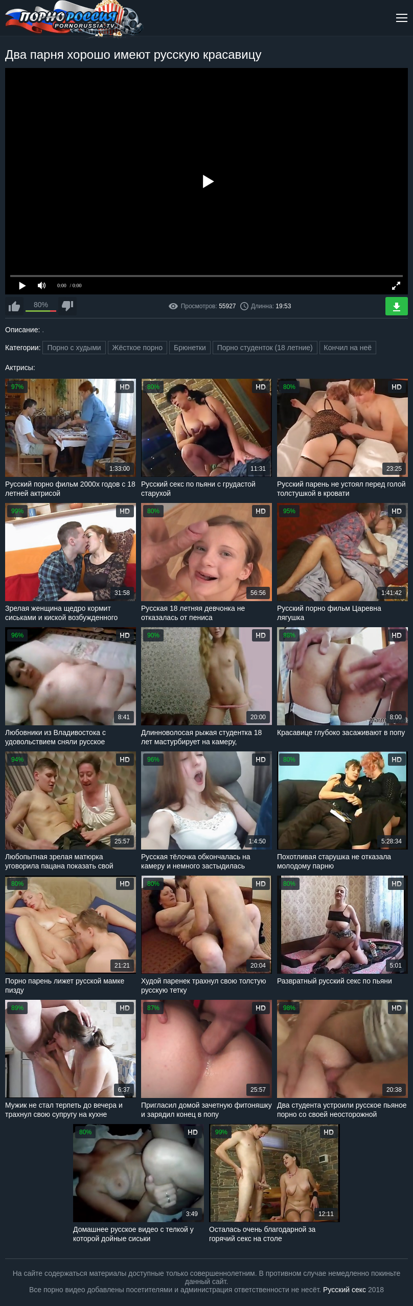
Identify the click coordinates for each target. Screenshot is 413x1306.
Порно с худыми (74, 347)
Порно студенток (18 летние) (265, 347)
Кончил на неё (348, 347)
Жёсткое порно (137, 347)
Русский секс (344, 1290)
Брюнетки (190, 347)
